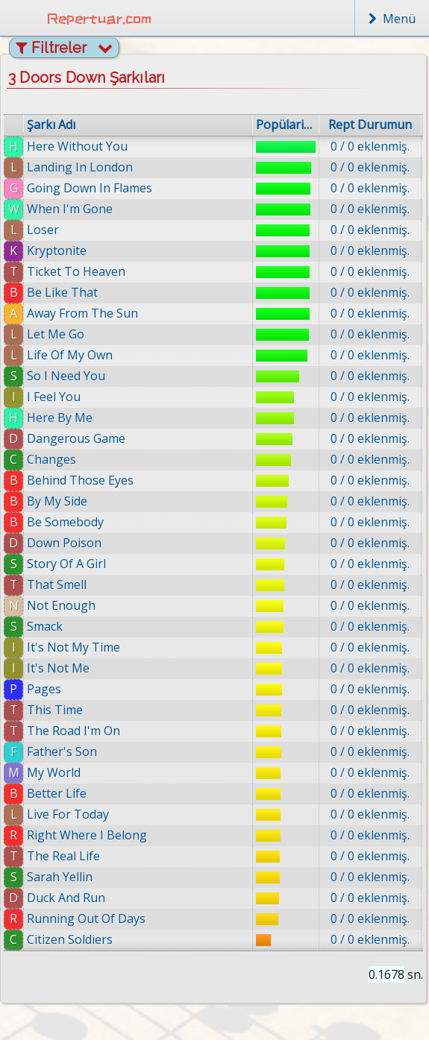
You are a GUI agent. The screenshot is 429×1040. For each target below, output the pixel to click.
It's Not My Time (73, 647)
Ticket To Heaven (76, 271)
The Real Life (63, 856)
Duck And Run (67, 897)
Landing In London (80, 167)
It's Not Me (58, 668)
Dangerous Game (76, 438)
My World (54, 772)
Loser (43, 229)
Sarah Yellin (60, 877)
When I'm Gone (70, 209)
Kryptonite (57, 250)
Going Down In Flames (89, 188)
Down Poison (64, 543)
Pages (44, 689)
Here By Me (60, 417)
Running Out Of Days (87, 918)
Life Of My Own (70, 355)
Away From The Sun (82, 313)
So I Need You (66, 376)
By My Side (57, 501)
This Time (55, 710)
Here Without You (77, 146)
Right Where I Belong (87, 835)
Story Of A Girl (66, 563)
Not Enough (61, 605)
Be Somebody (65, 522)
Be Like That (62, 292)
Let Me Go (55, 334)
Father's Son (62, 751)
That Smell (57, 584)
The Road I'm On (73, 730)
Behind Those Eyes (80, 480)
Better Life (57, 793)
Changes (51, 459)
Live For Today (68, 814)
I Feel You (54, 396)
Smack (45, 626)
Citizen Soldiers (73, 939)
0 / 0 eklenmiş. (370, 146)
